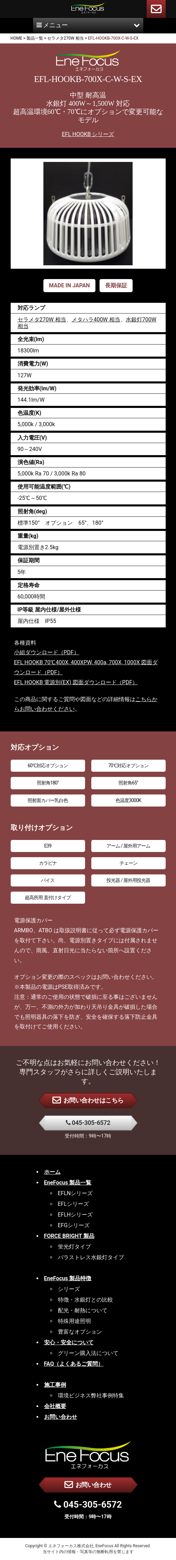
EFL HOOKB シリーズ (88, 134)
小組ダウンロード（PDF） (46, 652)
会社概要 (55, 1406)
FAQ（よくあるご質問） (74, 1364)
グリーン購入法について (88, 1353)
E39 (47, 846)
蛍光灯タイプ (74, 1246)
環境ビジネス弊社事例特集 (91, 1395)
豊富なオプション (80, 1331)
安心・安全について (69, 1342)
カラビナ (48, 863)
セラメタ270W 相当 (42, 319)
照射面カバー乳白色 (48, 800)
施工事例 (55, 1385)
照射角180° (48, 783)
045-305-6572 (88, 1122)
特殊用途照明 (74, 1321)
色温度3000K (128, 800)
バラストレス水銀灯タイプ (91, 1257)
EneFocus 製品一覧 (68, 1182)
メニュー (88, 25)
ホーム (52, 1172)
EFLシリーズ (73, 1204)
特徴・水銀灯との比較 (85, 1299)
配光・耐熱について (82, 1310)
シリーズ (69, 1289)
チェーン (128, 863)
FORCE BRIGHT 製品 (69, 1236)
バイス (47, 880)
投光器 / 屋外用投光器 (128, 880)
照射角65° (128, 783)
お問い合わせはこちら (87, 1100)
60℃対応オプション (48, 765)
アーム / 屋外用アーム (128, 846)
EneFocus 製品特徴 (68, 1278)
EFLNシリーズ (75, 1193)
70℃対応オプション (128, 765)
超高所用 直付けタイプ (47, 897)
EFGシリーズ (74, 1225)
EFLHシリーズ (75, 1214)
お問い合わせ (87, 1484)
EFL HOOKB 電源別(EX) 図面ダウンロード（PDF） (76, 682)
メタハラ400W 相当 (96, 319)
